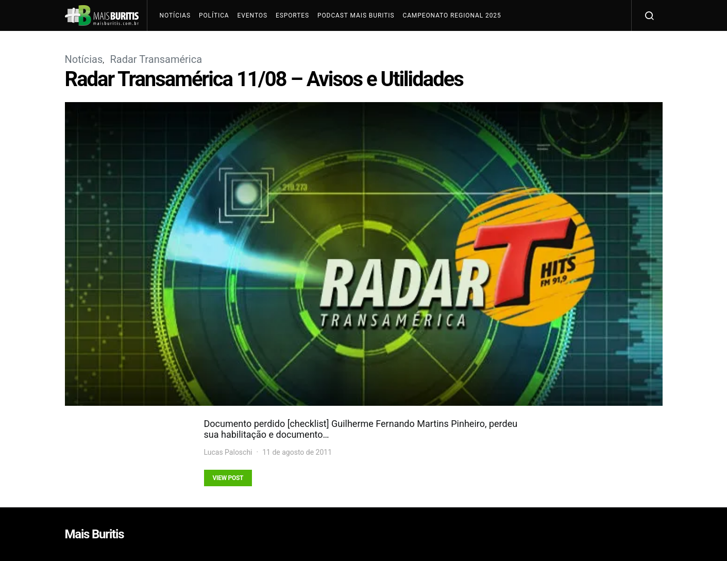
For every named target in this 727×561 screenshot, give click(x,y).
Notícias (175, 15)
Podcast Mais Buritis (355, 15)
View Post (228, 478)
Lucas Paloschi (228, 452)
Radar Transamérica (156, 59)
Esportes (292, 15)
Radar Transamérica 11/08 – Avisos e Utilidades (264, 79)
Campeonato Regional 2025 (451, 15)
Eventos (252, 15)
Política (214, 15)
